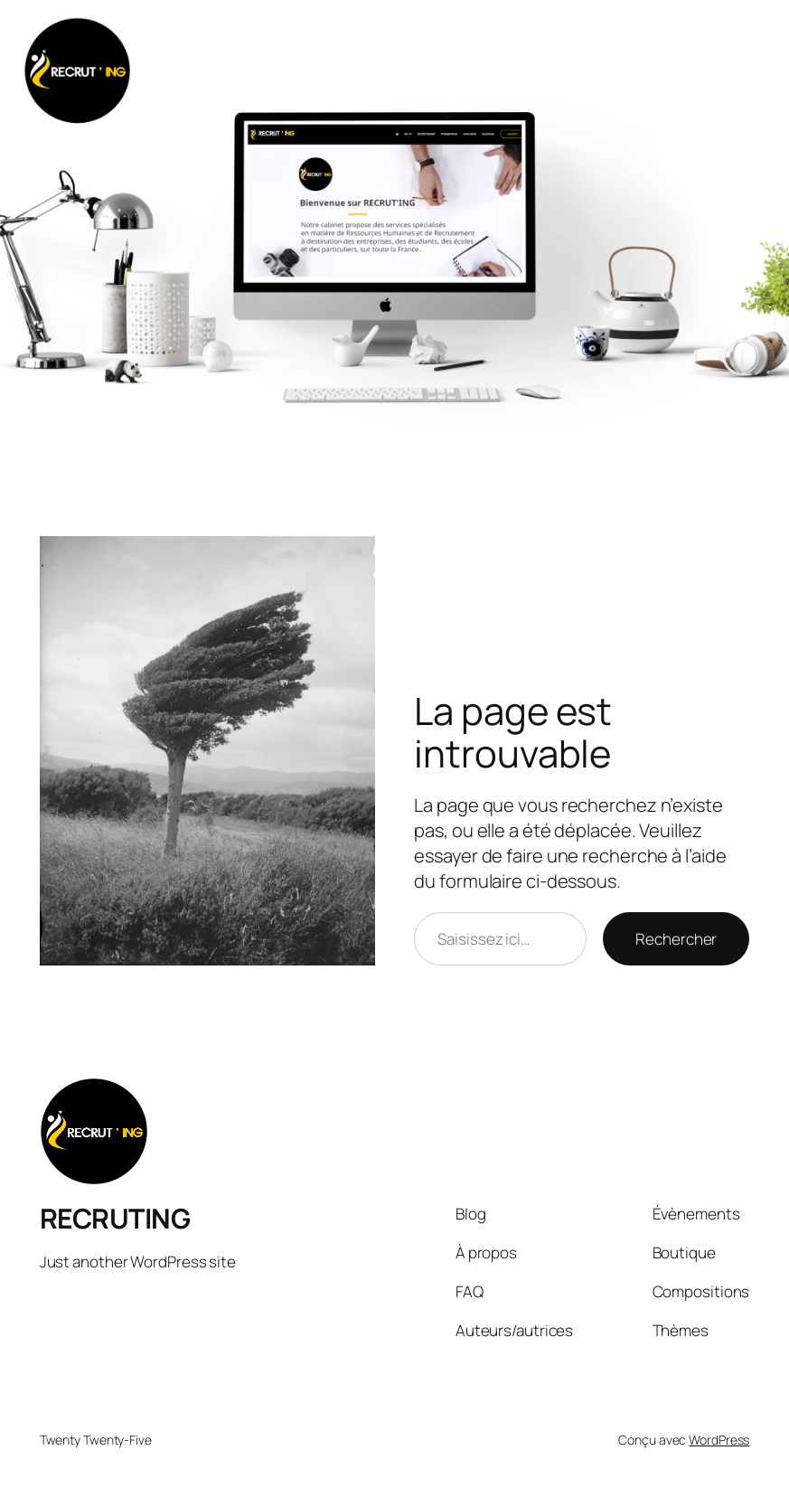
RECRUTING (115, 1218)
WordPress (719, 1439)
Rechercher (676, 938)
